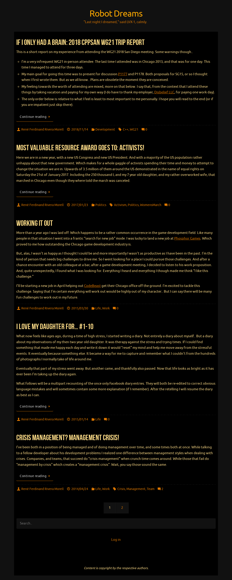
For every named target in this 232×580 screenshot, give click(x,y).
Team (151, 489)
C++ (125, 129)
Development (105, 129)
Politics (100, 205)
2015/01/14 (79, 419)
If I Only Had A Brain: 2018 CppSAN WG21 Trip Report (80, 42)
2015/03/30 (79, 308)
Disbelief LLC (164, 92)
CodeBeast (92, 286)
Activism (120, 205)
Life (98, 308)
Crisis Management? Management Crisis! (67, 437)
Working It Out (34, 223)
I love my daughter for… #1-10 (54, 326)
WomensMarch (150, 205)
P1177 (122, 74)
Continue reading (35, 117)
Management (135, 489)
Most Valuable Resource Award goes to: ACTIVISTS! (80, 147)
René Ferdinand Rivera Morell (42, 129)
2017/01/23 (79, 205)
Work (106, 308)
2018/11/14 (79, 129)
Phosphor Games (187, 238)
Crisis (121, 489)
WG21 (134, 129)
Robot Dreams (115, 14)
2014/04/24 (79, 489)
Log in (116, 540)
